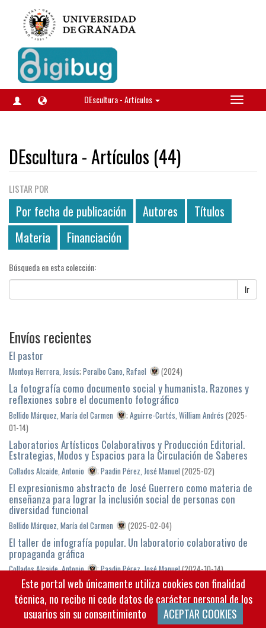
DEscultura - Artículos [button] (122, 99)
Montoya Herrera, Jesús (44, 371)
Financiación (94, 237)
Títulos (209, 211)
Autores (160, 211)
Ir (247, 289)
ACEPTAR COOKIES (200, 613)
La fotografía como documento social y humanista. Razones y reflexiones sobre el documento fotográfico (129, 394)
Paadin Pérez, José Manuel (140, 471)
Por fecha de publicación (71, 211)
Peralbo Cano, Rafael (114, 371)
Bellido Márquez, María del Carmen (61, 415)
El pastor (26, 355)
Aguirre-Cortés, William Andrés (177, 415)
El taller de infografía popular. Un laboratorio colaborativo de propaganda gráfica (128, 548)
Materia (32, 237)
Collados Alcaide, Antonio (46, 471)
